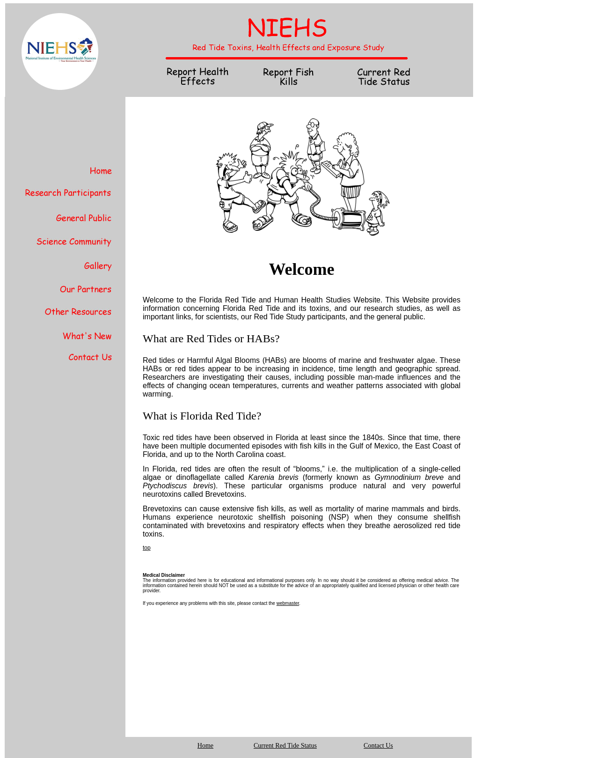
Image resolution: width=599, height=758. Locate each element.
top (147, 548)
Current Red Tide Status (285, 745)
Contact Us (378, 745)
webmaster (288, 603)
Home (205, 745)
